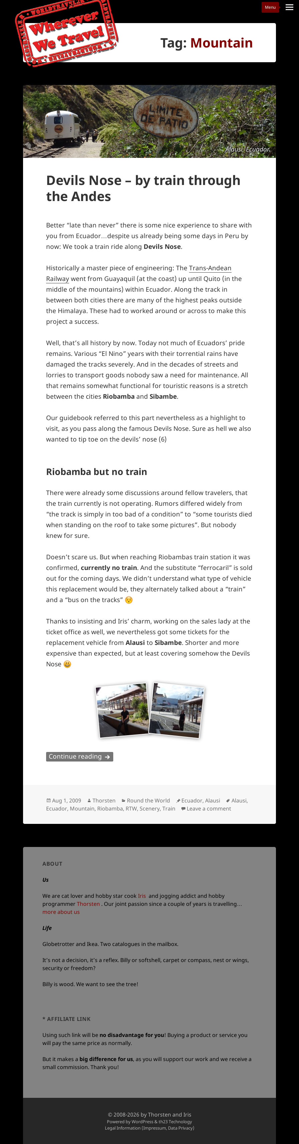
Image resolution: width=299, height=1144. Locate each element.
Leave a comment (209, 808)
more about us (61, 912)
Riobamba (110, 808)
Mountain (82, 808)
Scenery (150, 808)
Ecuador (56, 808)
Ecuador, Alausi (200, 800)
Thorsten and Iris (169, 1114)
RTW (131, 808)
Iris (142, 895)
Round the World (148, 800)
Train (168, 808)
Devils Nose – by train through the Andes (143, 188)
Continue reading (81, 756)
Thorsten (104, 800)
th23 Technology (175, 1122)
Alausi (239, 800)
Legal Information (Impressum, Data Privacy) (149, 1128)
